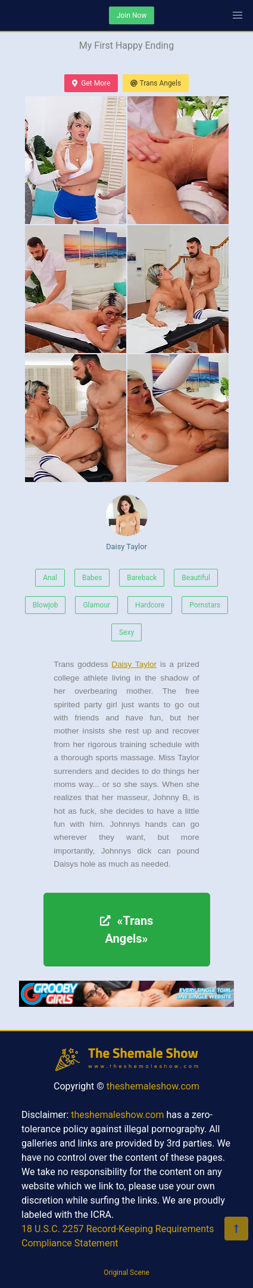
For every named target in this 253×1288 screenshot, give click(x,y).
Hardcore (149, 605)
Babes (92, 578)
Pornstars (204, 605)
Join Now (131, 15)
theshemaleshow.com (153, 1086)
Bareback (142, 578)
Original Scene (126, 1272)
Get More (91, 83)
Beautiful (196, 578)
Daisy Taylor (127, 523)
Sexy (126, 632)
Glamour (96, 605)
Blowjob (45, 605)
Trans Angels (155, 83)
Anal (50, 578)
